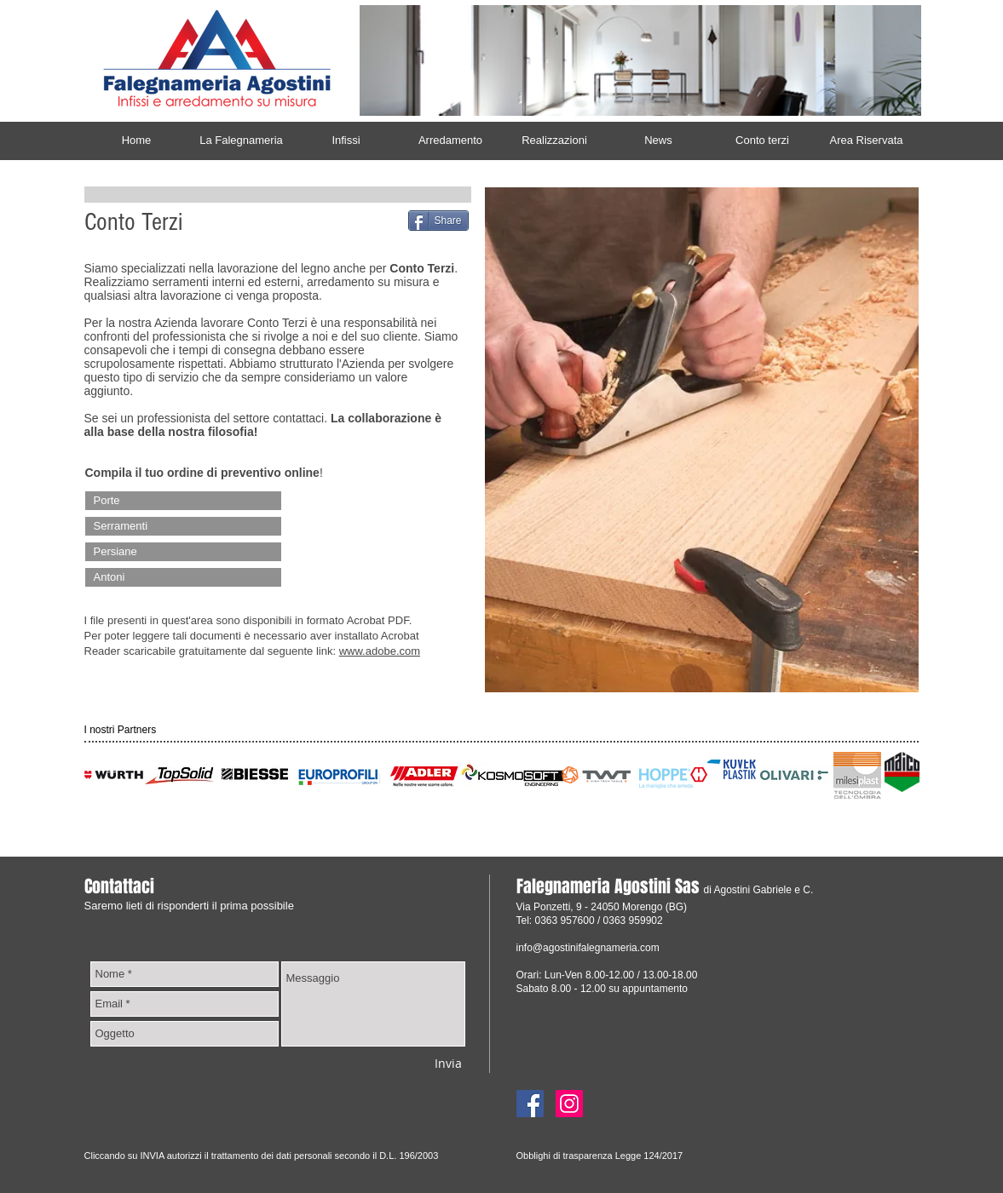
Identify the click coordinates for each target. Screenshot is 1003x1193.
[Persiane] (183, 551)
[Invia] (448, 1063)
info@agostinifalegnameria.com (588, 948)
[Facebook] (530, 1103)
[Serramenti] (183, 526)
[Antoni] (183, 577)
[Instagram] (569, 1103)
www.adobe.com (379, 651)
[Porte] (183, 500)
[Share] (438, 220)
